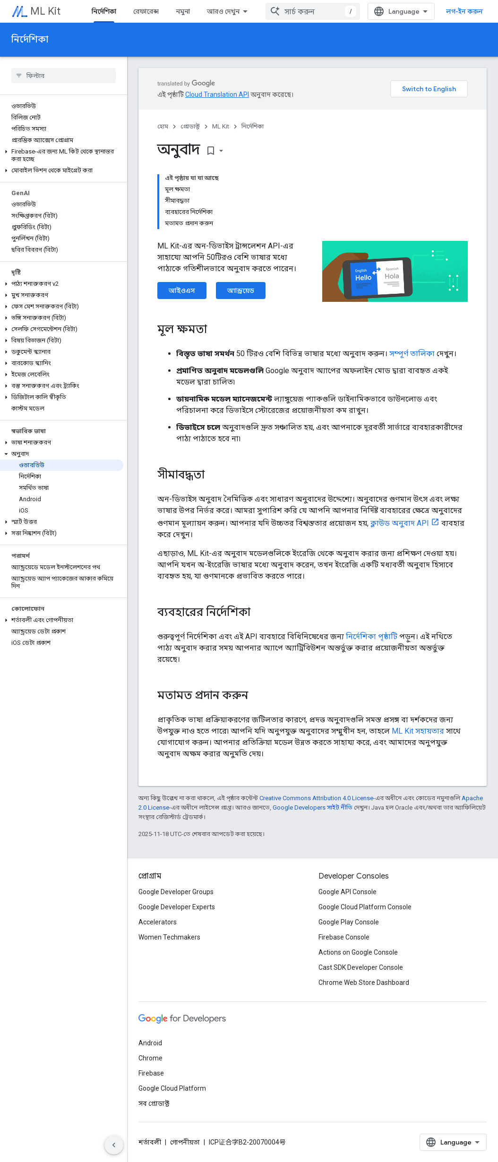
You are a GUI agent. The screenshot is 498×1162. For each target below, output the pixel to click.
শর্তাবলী (149, 1142)
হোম (162, 126)
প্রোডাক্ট (190, 126)
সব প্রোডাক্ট (153, 1103)
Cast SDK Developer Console (360, 967)
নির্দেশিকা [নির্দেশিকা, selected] (104, 11)
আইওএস (182, 290)
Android (150, 1043)
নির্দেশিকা (29, 39)
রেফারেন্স (146, 11)
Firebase (151, 1073)
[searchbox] (63, 75)
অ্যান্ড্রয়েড (240, 290)
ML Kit (45, 11)
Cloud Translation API (217, 94)
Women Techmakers (169, 937)
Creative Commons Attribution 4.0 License (316, 798)
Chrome (150, 1058)
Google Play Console (348, 922)
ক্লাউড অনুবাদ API (399, 523)
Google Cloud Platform (172, 1088)
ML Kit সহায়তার (418, 730)
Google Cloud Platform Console (365, 907)
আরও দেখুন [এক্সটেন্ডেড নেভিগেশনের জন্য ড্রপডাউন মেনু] (223, 11)
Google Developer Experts (176, 907)
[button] (61, 155)
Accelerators (157, 922)
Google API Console (347, 892)
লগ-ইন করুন (464, 11)
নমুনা (183, 11)
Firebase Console (343, 937)
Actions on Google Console (358, 952)
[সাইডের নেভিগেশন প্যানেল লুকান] (113, 1145)
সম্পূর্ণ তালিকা (412, 353)
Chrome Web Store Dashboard (363, 982)
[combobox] (313, 11)
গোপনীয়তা (185, 1142)
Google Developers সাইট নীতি (312, 807)
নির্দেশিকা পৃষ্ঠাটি (371, 636)
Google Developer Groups (176, 892)
